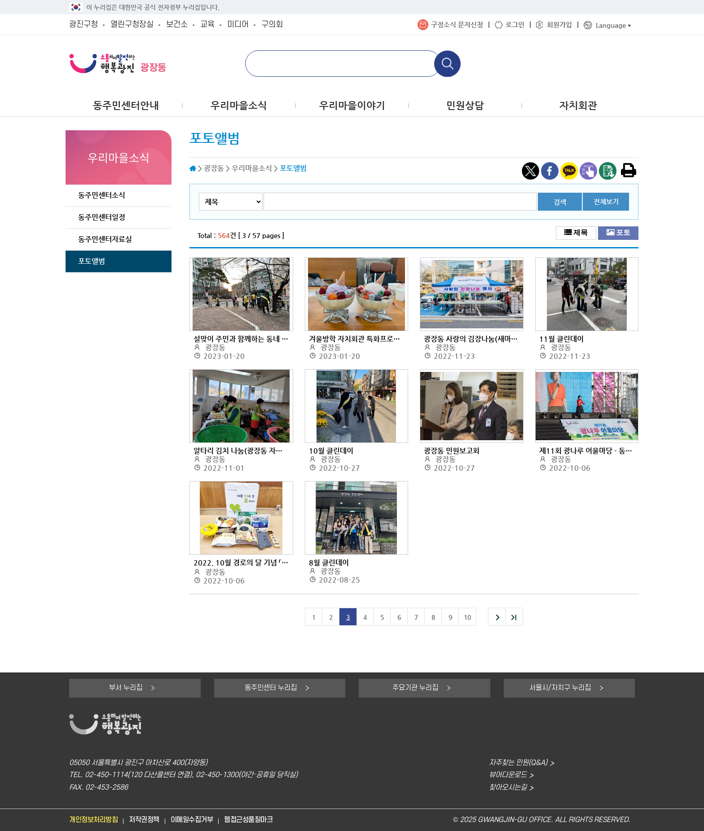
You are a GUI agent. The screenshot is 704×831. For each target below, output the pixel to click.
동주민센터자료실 (105, 239)
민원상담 (465, 105)
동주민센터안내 (126, 105)
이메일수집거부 (192, 820)
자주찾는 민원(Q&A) (518, 763)
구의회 (272, 24)
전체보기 (606, 201)
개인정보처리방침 (93, 820)
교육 (207, 24)
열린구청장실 (132, 24)
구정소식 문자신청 (457, 24)
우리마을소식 (239, 105)
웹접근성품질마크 (248, 820)
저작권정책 (144, 820)
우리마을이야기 (352, 105)
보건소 (177, 24)
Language (611, 25)
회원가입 (559, 24)
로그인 (515, 24)
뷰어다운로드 (508, 775)
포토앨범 (91, 261)
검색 (560, 202)
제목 (580, 232)
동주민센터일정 (101, 217)
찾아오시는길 (508, 787)
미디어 (238, 24)
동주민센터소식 (101, 195)
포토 (623, 232)
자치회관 (578, 105)
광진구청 (83, 24)
